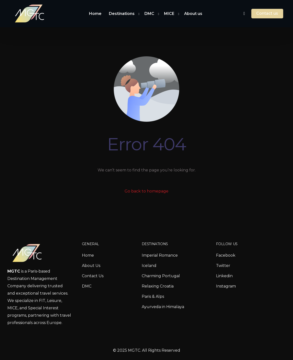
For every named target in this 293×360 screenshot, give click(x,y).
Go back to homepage (146, 191)
